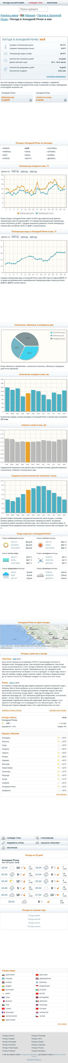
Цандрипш (6, 790)
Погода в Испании (9, 1045)
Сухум (4, 779)
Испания (10, 990)
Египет (9, 982)
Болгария (10, 975)
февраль (7, 152)
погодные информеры (29, 1054)
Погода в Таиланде (38, 1036)
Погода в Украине (8, 1051)
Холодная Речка (8, 787)
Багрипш (5, 741)
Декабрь (49, 563)
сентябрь (52, 148)
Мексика (43, 1001)
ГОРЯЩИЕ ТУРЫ (36, 3)
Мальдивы (44, 997)
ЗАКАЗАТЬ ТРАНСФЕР (50, 843)
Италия (42, 990)
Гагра (4, 745)
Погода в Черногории (10, 1048)
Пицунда (5, 775)
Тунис (8, 1009)
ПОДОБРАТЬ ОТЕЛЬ (15, 843)
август (28, 158)
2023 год (33, 171)
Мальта (9, 1001)
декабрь (51, 158)
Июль (48, 545)
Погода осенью (34, 926)
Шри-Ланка (10, 1020)
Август (14, 542)
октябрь (52, 152)
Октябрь (15, 545)
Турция (42, 1009)
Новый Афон (7, 768)
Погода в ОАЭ (36, 1039)
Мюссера (6, 764)
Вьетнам (43, 975)
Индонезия (44, 986)
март (5, 155)
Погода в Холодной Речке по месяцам (34, 143)
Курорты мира (9, 15)
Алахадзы (6, 738)
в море (44, 99)
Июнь (13, 572)
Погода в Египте (8, 1036)
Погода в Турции (8, 1039)
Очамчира (6, 772)
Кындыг (5, 757)
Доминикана (45, 978)
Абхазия (30, 15)
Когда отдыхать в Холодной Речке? (34, 534)
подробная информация (56, 76)
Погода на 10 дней (34, 855)
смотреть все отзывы (57, 710)
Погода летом (34, 923)
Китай (42, 993)
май (27, 148)
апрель (6, 158)
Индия (8, 986)
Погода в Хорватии (38, 1045)
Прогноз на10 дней (7, 99)
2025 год (15, 171)
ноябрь (51, 155)
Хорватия (44, 1012)
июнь (28, 152)
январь (6, 148)
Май (13, 575)
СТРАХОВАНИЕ (47, 838)
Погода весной (34, 919)
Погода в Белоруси (38, 1051)
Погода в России (37, 1048)
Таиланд (43, 1005)
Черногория (11, 1016)
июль (27, 155)
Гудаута (5, 753)
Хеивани (5, 783)
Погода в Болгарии (9, 1042)
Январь (48, 557)
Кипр (8, 993)
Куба (8, 997)
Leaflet (3, 646)
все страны (62, 1024)
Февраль (49, 560)
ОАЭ (7, 1005)
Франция (10, 1012)
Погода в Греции (37, 1042)
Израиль (43, 982)
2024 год (24, 171)
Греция (9, 978)
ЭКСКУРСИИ (52, 3)
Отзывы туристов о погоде (34, 654)
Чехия (42, 1016)
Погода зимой (34, 915)
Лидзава (5, 760)
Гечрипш (5, 749)
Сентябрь (15, 548)
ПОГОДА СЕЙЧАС (9, 717)
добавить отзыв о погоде (11, 710)
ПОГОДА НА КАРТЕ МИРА (13, 3)
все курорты (62, 794)
